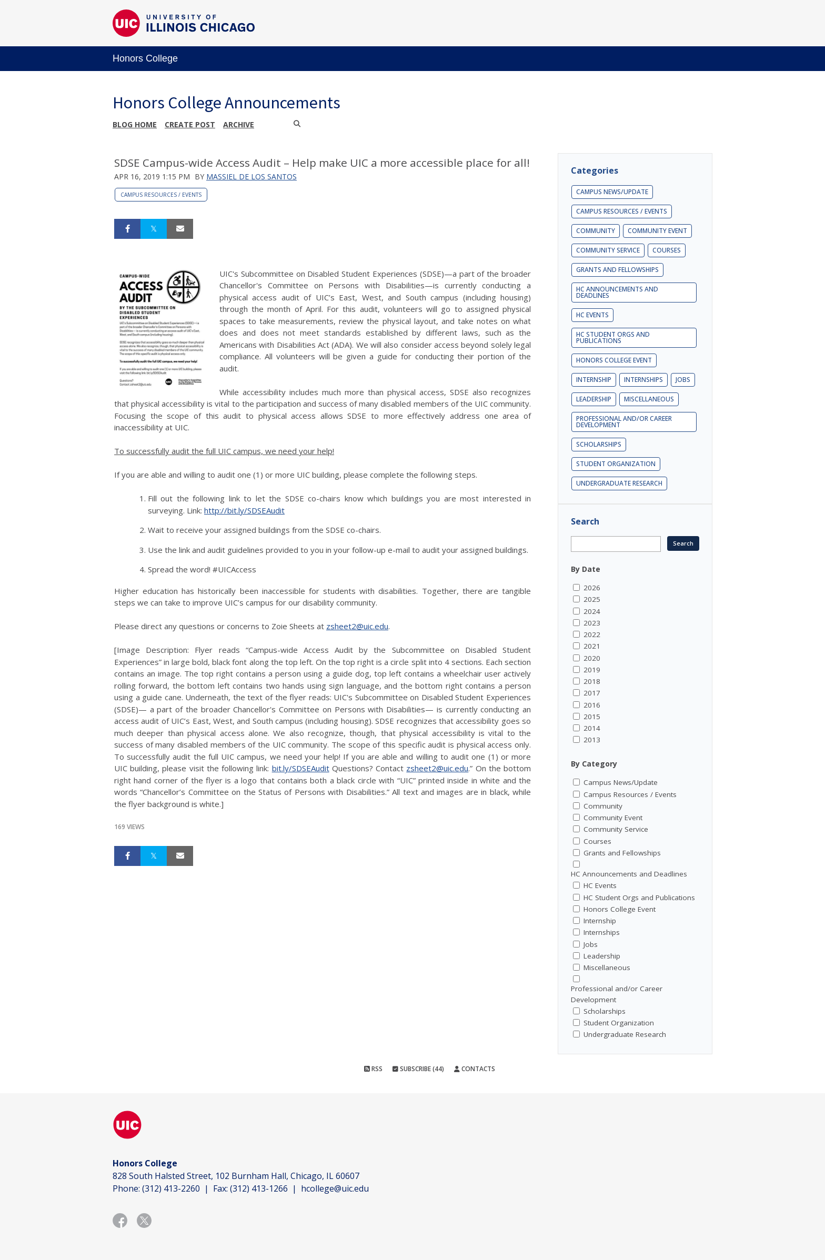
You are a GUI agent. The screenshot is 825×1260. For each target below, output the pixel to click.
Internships (643, 379)
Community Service (608, 250)
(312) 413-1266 (259, 1188)
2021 (591, 646)
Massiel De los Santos (251, 177)
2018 (591, 681)
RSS (373, 1068)
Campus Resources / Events (161, 194)
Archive (238, 124)
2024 (591, 611)
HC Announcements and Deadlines (617, 292)
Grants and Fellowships (617, 269)
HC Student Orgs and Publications (613, 337)
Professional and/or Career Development (624, 421)
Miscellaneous (649, 399)
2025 (591, 599)
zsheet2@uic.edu (357, 626)
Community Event (657, 230)
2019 (591, 669)
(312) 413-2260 (171, 1188)
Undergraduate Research (619, 483)
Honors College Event (614, 360)
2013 (591, 739)
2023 (591, 623)
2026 (591, 587)
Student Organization (616, 463)
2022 (591, 634)
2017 (591, 693)
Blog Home (135, 124)
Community (595, 230)
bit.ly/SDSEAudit (300, 768)
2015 (591, 716)
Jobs (683, 379)
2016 (591, 705)
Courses (666, 250)
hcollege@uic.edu (335, 1188)
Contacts (474, 1068)
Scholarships (598, 444)
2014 (591, 728)
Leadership (593, 399)
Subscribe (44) (418, 1068)
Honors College (145, 58)
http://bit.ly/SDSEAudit (244, 510)
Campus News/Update (612, 191)
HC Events (592, 314)
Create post (190, 124)
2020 (591, 658)
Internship (593, 379)
